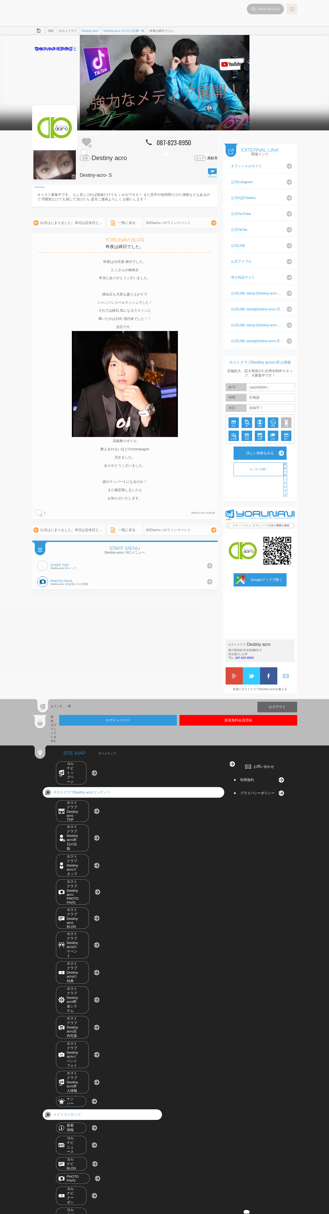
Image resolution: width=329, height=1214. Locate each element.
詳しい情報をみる (260, 448)
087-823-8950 (244, 652)
